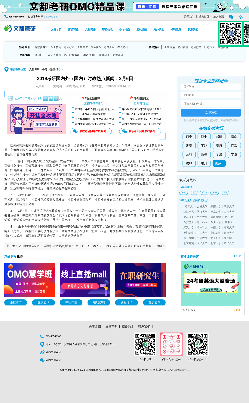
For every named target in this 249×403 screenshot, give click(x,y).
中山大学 (202, 232)
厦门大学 (188, 232)
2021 (214, 192)
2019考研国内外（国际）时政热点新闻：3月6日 (132, 246)
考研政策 (69, 47)
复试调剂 (141, 29)
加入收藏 (218, 16)
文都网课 (90, 29)
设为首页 (204, 16)
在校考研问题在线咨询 (93, 131)
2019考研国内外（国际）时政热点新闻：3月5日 (51, 246)
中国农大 (202, 238)
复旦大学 (216, 211)
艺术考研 (118, 55)
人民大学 (202, 243)
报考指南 (56, 47)
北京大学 (216, 243)
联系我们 (193, 29)
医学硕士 (104, 55)
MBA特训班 (90, 55)
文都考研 (34, 69)
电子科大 (202, 222)
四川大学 (216, 222)
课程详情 (16, 302)
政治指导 (55, 69)
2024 (183, 192)
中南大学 (216, 227)
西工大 (229, 217)
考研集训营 (139, 98)
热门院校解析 (72, 55)
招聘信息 (176, 29)
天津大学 (229, 232)
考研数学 (196, 47)
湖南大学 (229, 227)
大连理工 (188, 217)
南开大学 (188, 238)
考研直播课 (54, 55)
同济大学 (202, 211)
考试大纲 (109, 47)
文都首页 (56, 29)
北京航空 (216, 238)
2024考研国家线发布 (94, 114)
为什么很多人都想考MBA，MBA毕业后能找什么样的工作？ (157, 119)
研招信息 (107, 29)
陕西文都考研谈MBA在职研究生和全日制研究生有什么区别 (156, 124)
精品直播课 (90, 98)
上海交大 (188, 211)
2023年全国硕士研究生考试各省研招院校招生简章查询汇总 (109, 119)
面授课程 (73, 29)
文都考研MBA (93, 103)
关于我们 (189, 16)
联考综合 (209, 47)
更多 (235, 256)
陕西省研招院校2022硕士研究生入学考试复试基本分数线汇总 (110, 124)
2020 (225, 192)
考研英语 (183, 47)
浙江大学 (216, 232)
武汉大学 (188, 227)
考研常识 (82, 47)
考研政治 (169, 47)
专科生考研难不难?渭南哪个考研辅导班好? (146, 109)
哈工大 (189, 206)
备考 (45, 69)
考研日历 (40, 55)
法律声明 (111, 326)
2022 (204, 192)
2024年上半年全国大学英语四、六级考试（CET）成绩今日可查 (111, 109)
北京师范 (188, 243)
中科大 (229, 222)
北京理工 (229, 238)
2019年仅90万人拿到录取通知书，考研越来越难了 (151, 114)
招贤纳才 (128, 326)
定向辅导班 (141, 103)
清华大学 (229, 243)
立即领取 (211, 112)
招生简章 (96, 47)
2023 (194, 192)
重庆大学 (216, 217)
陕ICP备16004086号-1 (176, 369)
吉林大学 (202, 206)
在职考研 (122, 47)
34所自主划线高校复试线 (193, 200)
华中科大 (202, 227)
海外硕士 (158, 29)
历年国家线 (185, 187)
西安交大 (188, 222)
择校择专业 (41, 47)
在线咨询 (44, 302)
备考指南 (124, 29)
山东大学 (229, 211)
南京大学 (229, 206)
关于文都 (95, 326)
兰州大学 (202, 217)
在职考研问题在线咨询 (142, 131)
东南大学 (216, 206)
